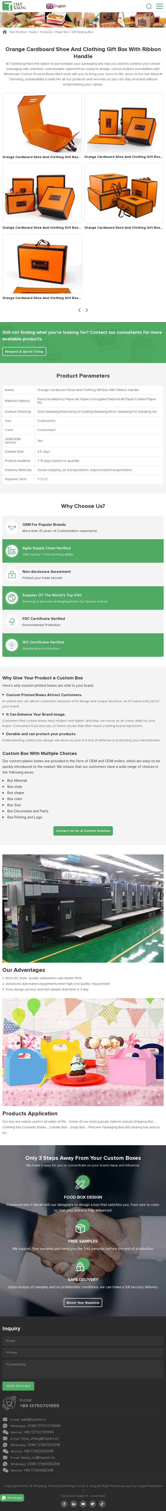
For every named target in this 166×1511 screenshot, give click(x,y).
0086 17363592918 (43, 1445)
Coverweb (97, 1496)
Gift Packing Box (82, 32)
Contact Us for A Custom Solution (83, 831)
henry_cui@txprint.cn (38, 1457)
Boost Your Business (83, 1302)
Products (46, 32)
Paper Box (62, 32)
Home (33, 32)
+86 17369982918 (38, 1470)
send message (18, 1386)
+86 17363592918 (38, 1451)
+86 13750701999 (39, 1405)
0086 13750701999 (43, 1426)
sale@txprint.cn (33, 1419)
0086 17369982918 (43, 1464)
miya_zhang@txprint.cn (40, 1438)
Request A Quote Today (24, 351)
